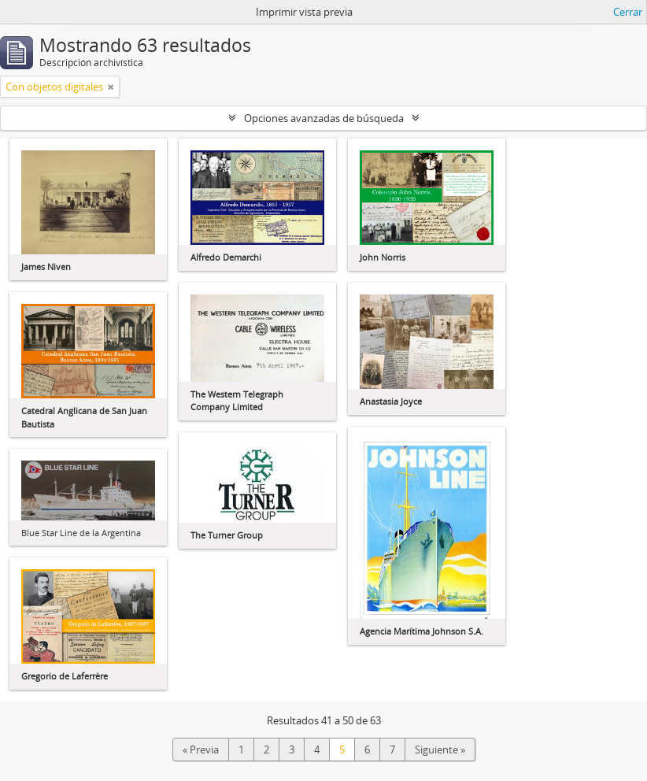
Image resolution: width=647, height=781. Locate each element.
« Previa (201, 749)
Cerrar (627, 12)
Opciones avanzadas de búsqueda (324, 118)
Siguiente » (440, 749)
